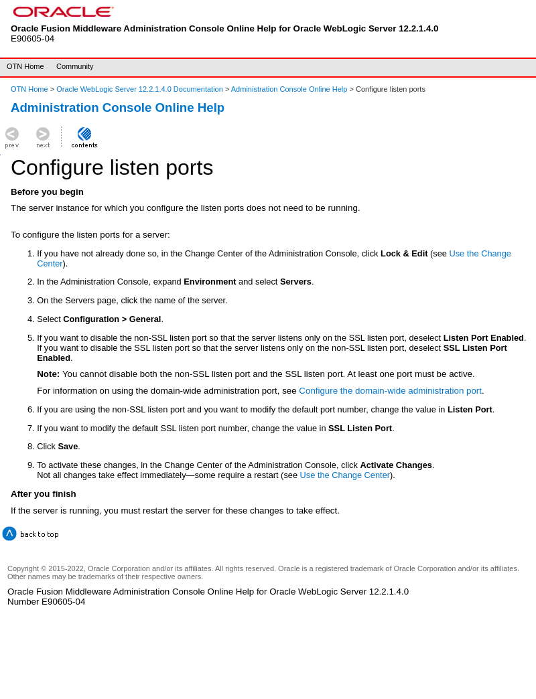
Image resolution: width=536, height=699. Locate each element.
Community (75, 66)
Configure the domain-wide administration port (390, 391)
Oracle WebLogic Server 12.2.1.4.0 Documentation (140, 89)
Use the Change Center (345, 475)
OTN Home (25, 66)
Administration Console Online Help (289, 89)
